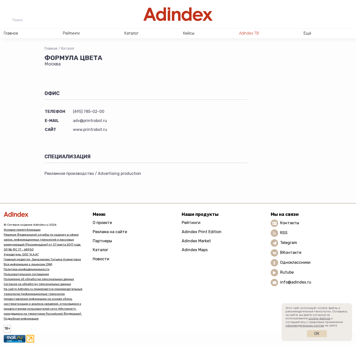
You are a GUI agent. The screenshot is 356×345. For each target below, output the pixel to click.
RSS (284, 233)
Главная (50, 48)
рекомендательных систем (305, 325)
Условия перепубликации (22, 229)
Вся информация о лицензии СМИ (28, 264)
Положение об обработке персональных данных (39, 279)
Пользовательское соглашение (26, 274)
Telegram (288, 243)
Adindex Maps (195, 249)
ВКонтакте (290, 252)
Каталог (68, 48)
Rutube (287, 272)
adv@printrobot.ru (90, 120)
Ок (316, 333)
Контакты (289, 223)
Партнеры (102, 241)
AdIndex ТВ (249, 33)
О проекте (102, 222)
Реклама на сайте (110, 231)
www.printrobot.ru (90, 129)
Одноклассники (295, 262)
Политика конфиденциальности (26, 269)
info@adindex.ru (295, 282)
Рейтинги (191, 222)
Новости (101, 259)
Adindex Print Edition (202, 231)
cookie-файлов (319, 318)
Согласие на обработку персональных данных (37, 284)
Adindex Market (196, 241)
